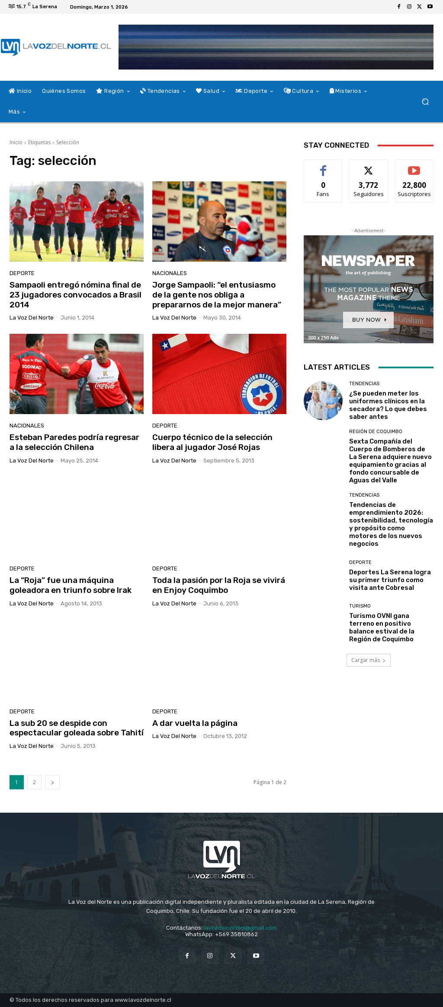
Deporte (22, 273)
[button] (425, 102)
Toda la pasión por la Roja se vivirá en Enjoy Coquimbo (218, 585)
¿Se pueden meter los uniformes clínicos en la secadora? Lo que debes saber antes (388, 405)
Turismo (360, 606)
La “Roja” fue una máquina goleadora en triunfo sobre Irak (71, 585)
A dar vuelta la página (195, 723)
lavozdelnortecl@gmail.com (240, 928)
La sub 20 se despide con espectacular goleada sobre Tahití (77, 728)
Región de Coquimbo (375, 431)
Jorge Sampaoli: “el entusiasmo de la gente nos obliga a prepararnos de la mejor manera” (216, 295)
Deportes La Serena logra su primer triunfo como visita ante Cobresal (390, 580)
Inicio (16, 142)
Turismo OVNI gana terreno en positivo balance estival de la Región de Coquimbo (381, 627)
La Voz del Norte (32, 317)
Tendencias (364, 383)
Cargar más (368, 660)
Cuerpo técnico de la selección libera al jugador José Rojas (212, 442)
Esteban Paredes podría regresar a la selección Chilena (74, 442)
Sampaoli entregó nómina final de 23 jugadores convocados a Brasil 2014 (75, 295)
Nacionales (169, 273)
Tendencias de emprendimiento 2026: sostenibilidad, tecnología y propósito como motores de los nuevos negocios (391, 524)
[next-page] (52, 782)
